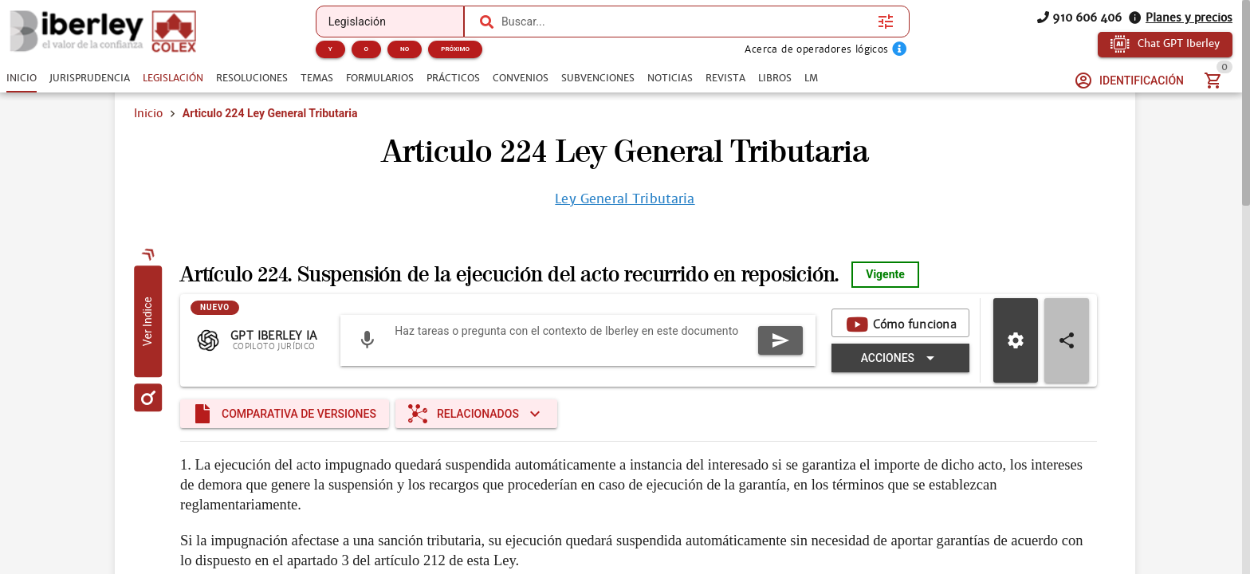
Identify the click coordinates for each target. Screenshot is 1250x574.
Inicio (148, 134)
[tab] (21, 78)
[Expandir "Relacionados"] (476, 441)
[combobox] (685, 21)
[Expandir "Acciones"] (661, 378)
